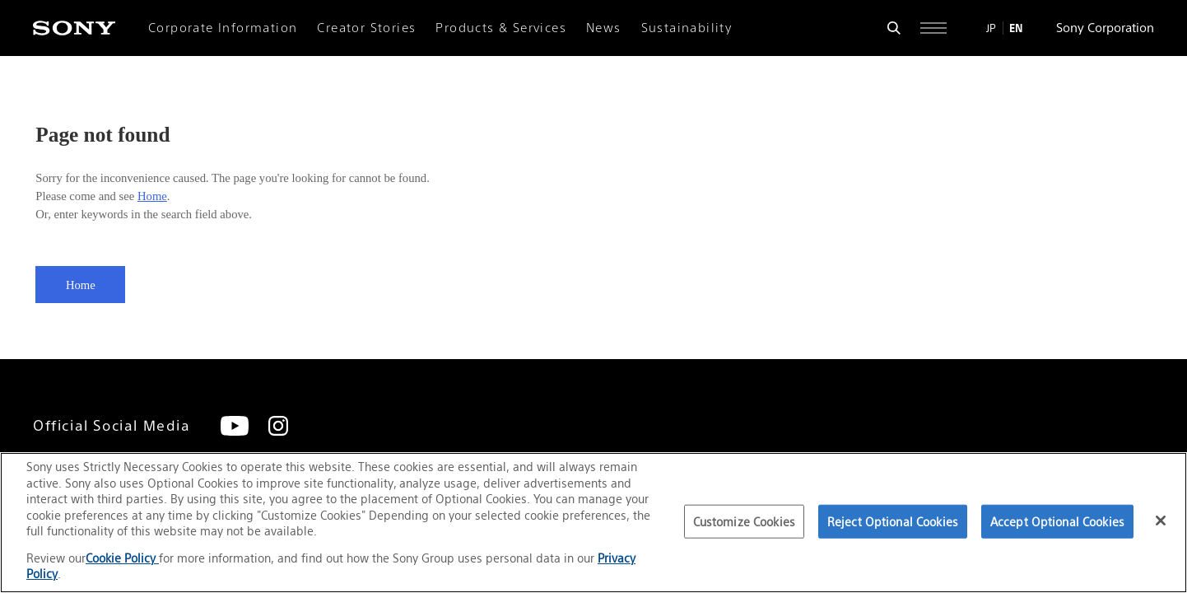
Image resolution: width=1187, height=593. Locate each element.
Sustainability (687, 28)
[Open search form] (894, 28)
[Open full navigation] (933, 28)
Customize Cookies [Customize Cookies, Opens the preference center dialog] (744, 522)
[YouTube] (235, 426)
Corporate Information (222, 28)
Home (152, 196)
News (603, 28)
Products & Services (500, 28)
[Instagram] (278, 426)
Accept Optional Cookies (1057, 522)
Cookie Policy (122, 558)
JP (991, 28)
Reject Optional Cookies (892, 522)
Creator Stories (366, 28)
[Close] (1161, 520)
